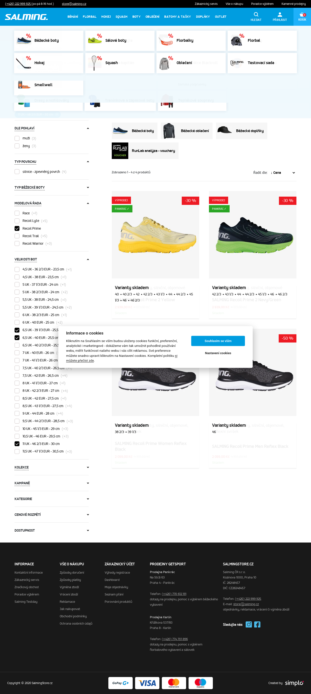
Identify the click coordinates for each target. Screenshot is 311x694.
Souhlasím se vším (218, 341)
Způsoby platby (70, 580)
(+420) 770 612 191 (174, 594)
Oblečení (152, 17)
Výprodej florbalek (259, 33)
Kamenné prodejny (294, 4)
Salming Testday (26, 602)
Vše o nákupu (235, 4)
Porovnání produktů (118, 602)
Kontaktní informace (29, 572)
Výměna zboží (69, 587)
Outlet (221, 17)
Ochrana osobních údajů (76, 623)
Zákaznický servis (206, 4)
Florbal (89, 17)
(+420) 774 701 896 (175, 639)
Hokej (106, 17)
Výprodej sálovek (223, 33)
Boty (136, 17)
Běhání (73, 17)
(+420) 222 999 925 (18, 4)
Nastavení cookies (218, 353)
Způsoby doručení (72, 572)
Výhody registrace (117, 572)
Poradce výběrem (262, 4)
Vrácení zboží (69, 594)
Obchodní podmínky (73, 616)
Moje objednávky (116, 587)
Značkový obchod (27, 587)
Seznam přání (114, 594)
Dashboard (112, 580)
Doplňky (203, 17)
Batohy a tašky (177, 17)
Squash (122, 17)
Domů (19, 48)
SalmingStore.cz (39, 48)
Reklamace (67, 602)
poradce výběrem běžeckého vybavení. (258, 109)
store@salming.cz (74, 4)
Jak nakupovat (70, 609)
